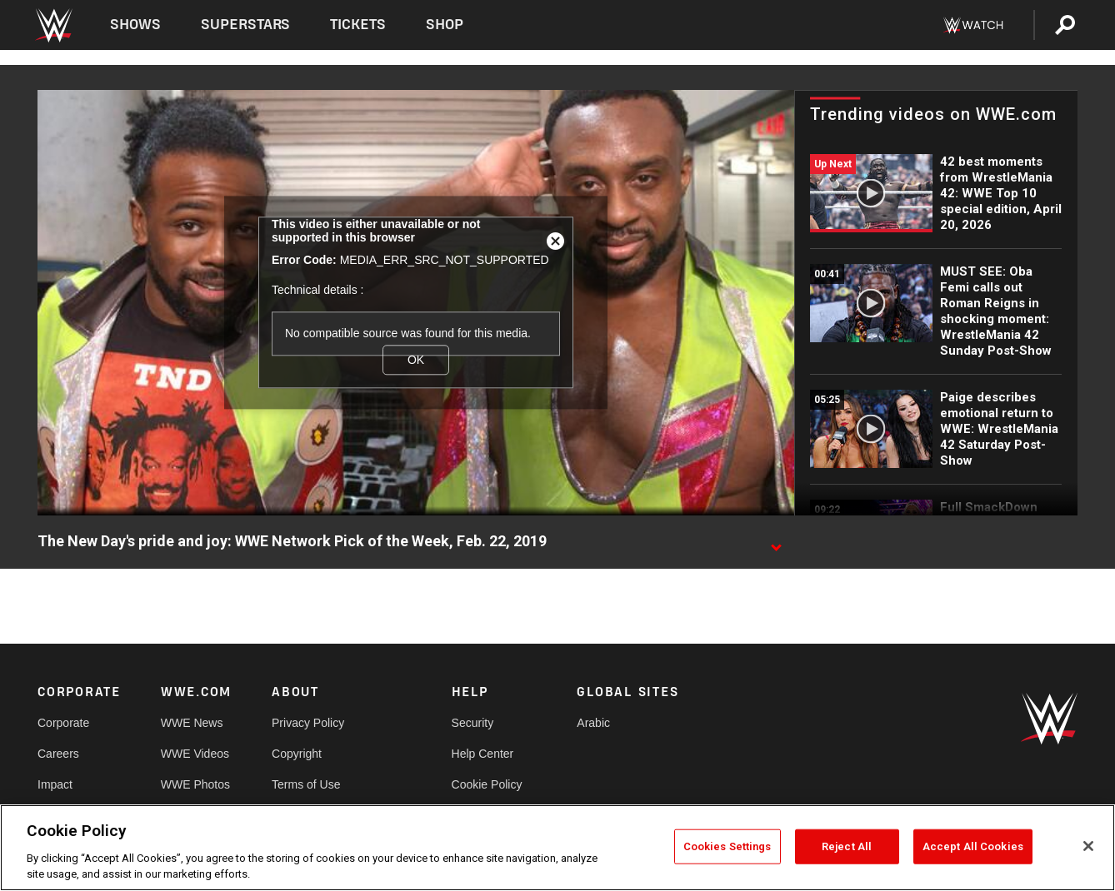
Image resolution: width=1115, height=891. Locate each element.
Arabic (593, 722)
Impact (55, 784)
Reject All (847, 846)
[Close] (1088, 846)
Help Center (483, 753)
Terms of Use (306, 784)
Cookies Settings (727, 846)
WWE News (192, 722)
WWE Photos (195, 784)
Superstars (246, 24)
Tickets (358, 24)
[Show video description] (776, 542)
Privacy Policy (308, 722)
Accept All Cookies (972, 846)
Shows (135, 24)
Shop (444, 24)
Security (473, 722)
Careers (58, 753)
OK (416, 359)
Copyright (297, 753)
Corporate (63, 722)
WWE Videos (195, 753)
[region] (557, 847)
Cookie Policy (487, 784)
